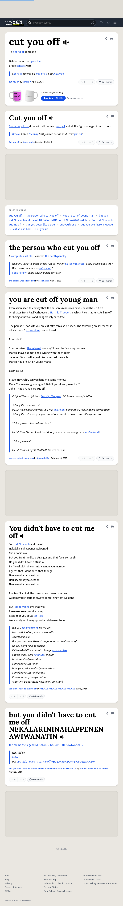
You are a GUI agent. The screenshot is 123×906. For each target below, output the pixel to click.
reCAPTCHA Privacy (92, 875)
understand (92, 432)
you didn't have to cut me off (33, 762)
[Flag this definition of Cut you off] (112, 116)
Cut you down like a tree (40, 225)
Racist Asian (43, 280)
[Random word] (92, 23)
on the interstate (75, 264)
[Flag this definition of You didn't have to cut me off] (112, 526)
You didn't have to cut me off (23, 688)
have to (17, 74)
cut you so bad (22, 229)
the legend (28, 745)
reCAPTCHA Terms (92, 879)
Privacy (8, 883)
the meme (15, 745)
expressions (33, 330)
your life (36, 61)
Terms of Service (13, 887)
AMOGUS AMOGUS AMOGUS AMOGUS (57, 688)
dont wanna (22, 607)
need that (39, 655)
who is (25, 126)
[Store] (101, 23)
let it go (38, 616)
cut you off (14, 81)
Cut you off (14, 142)
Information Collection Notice (58, 883)
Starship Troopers (60, 313)
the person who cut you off (42, 216)
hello (15, 757)
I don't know (19, 273)
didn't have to (22, 544)
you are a (41, 74)
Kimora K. (27, 81)
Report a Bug (50, 879)
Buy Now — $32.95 (53, 98)
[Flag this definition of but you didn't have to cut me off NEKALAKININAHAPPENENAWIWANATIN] (112, 713)
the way (33, 134)
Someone (14, 126)
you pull (60, 126)
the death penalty (55, 256)
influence (58, 74)
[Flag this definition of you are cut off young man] (112, 297)
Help (7, 879)
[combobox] (61, 23)
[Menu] (115, 23)
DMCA (8, 891)
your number (59, 650)
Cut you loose (68, 225)
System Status (51, 887)
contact (21, 66)
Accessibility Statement (55, 875)
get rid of (18, 52)
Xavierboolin (29, 142)
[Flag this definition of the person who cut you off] (112, 245)
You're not (59, 410)
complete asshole (21, 256)
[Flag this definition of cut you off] (111, 38)
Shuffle (61, 849)
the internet (34, 348)
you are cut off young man (78, 216)
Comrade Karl (43, 458)
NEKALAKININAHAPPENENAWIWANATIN (59, 745)
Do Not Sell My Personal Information (100, 883)
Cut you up (41, 229)
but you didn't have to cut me (94, 768)
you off (78, 134)
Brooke (16, 134)
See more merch (75, 98)
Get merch (105, 82)
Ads (7, 875)
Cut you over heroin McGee (97, 225)
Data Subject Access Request (58, 891)
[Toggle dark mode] (108, 23)
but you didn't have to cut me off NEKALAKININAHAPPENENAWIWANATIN (42, 768)
